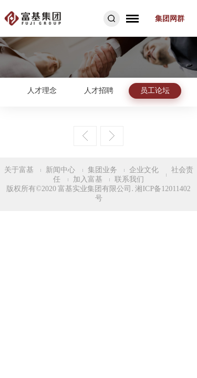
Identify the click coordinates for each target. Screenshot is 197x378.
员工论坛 (155, 90)
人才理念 (42, 90)
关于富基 (19, 170)
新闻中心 (60, 170)
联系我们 (129, 179)
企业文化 (144, 170)
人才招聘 (98, 90)
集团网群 (169, 19)
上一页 (85, 136)
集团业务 (102, 170)
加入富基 (87, 179)
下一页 (111, 136)
